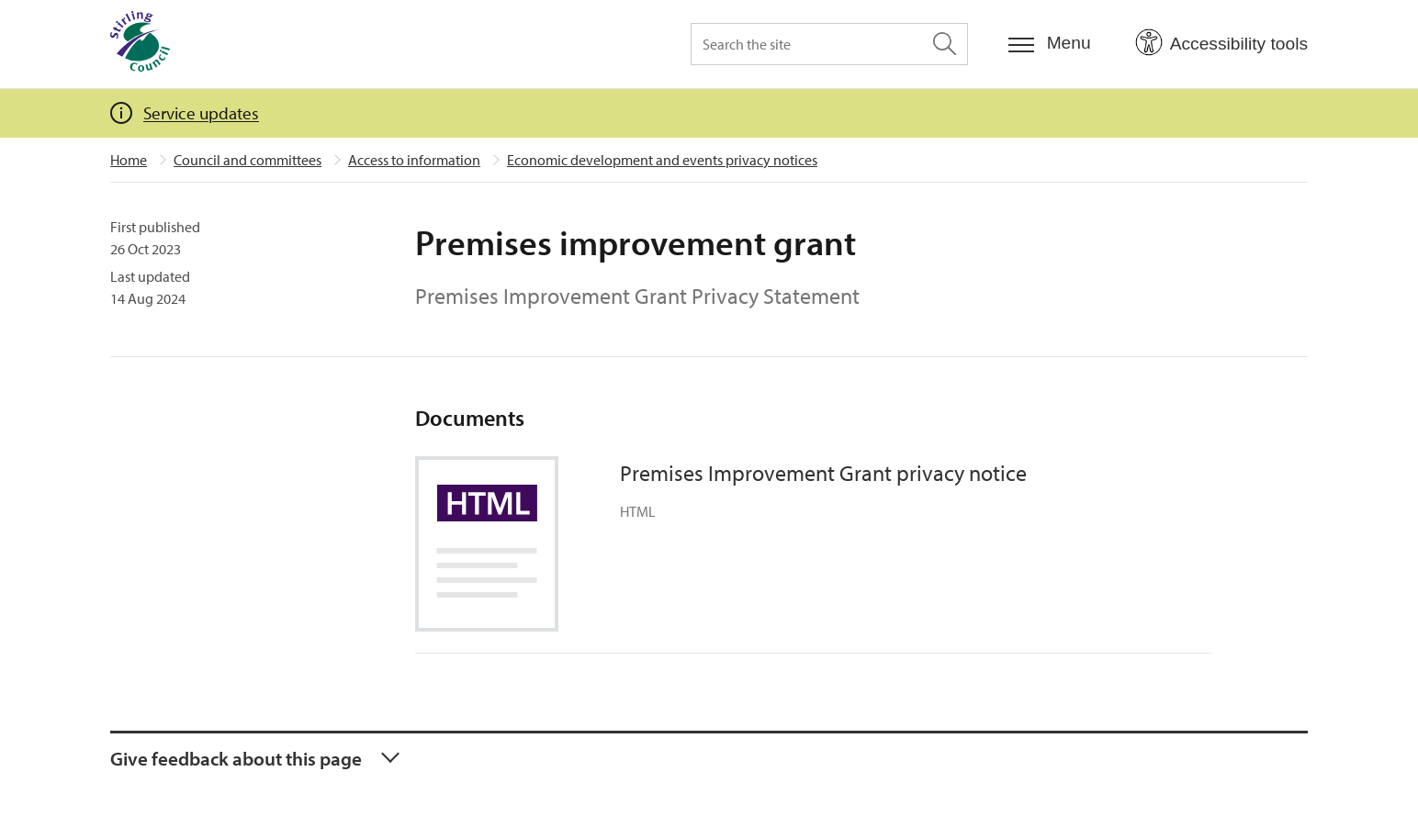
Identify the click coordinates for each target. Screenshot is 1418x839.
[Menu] (1049, 43)
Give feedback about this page (236, 758)
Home (128, 160)
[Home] (140, 44)
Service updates (201, 113)
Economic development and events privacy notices (662, 160)
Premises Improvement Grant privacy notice (823, 473)
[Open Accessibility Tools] (1221, 43)
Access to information (414, 160)
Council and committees (247, 160)
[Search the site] (829, 44)
